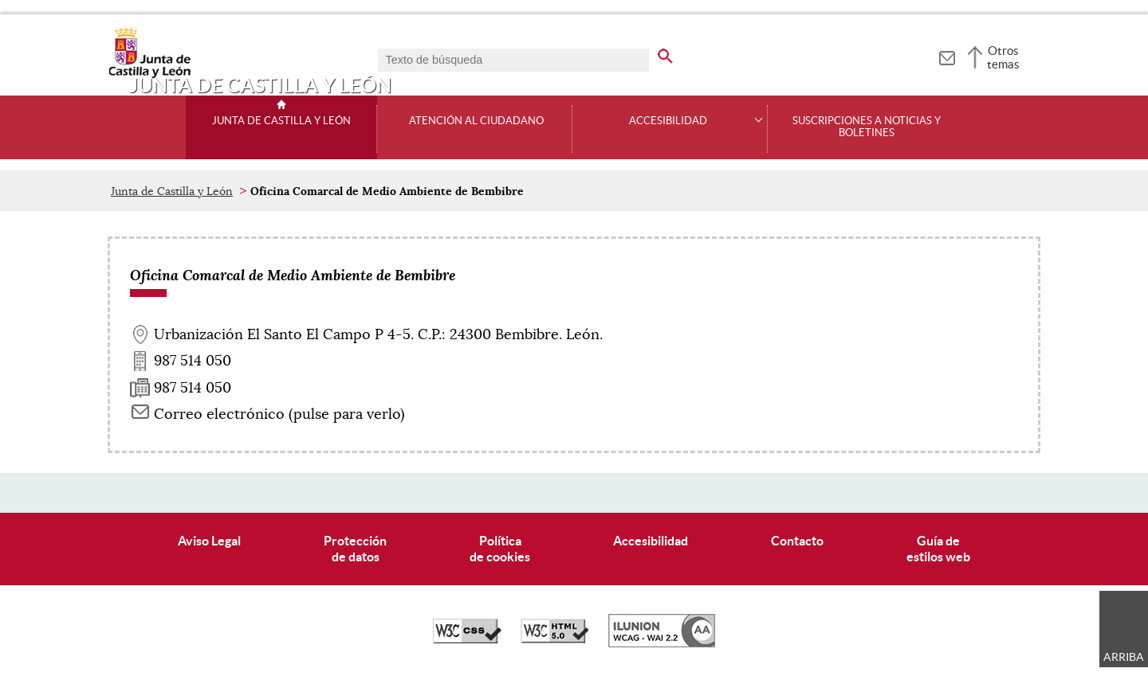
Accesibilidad (650, 540)
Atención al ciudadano (476, 121)
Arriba (1123, 657)
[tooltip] (947, 56)
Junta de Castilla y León (281, 121)
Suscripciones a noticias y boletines (866, 127)
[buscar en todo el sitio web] (675, 53)
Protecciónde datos (355, 548)
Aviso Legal (209, 540)
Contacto (797, 540)
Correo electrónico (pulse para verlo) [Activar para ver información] (279, 414)
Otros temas (1003, 57)
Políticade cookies (500, 548)
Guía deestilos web (938, 548)
